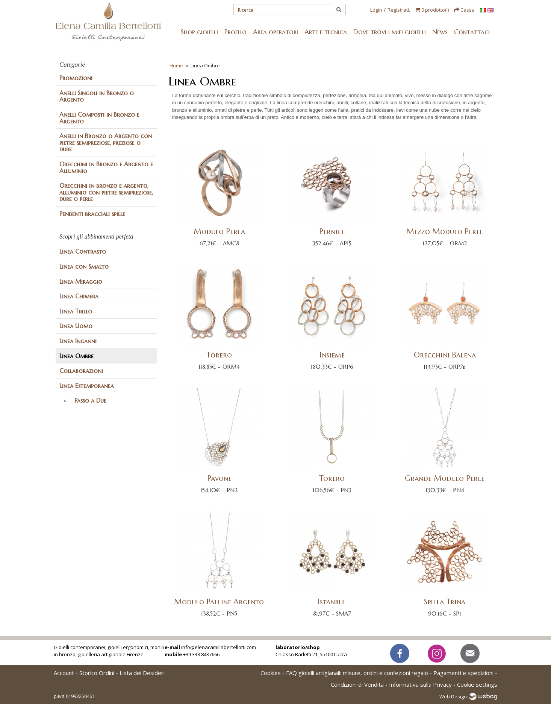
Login (376, 9)
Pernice (332, 231)
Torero (219, 355)
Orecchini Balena (444, 355)
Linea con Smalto (84, 266)
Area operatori (275, 32)
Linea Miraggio (80, 281)
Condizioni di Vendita (357, 684)
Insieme (331, 355)
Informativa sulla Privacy (420, 684)
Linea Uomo (75, 326)
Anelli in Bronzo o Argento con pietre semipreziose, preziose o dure (105, 142)
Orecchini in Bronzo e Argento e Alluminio (106, 167)
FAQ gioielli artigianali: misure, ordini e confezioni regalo (357, 673)
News (440, 32)
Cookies (270, 673)
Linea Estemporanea (86, 385)
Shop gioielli (199, 32)
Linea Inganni (78, 341)
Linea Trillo (75, 311)
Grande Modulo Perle (444, 478)
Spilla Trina (444, 602)
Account (64, 673)
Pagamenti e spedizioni (463, 673)
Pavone (219, 478)
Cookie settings (477, 684)
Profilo (235, 32)
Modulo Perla (219, 231)
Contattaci (472, 32)
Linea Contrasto (82, 251)
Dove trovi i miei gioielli (389, 32)
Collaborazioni (81, 370)
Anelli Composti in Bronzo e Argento (99, 118)
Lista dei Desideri (142, 673)
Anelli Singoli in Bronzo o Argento (96, 96)
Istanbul (332, 602)
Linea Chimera (78, 296)
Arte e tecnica (325, 32)
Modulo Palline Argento (219, 602)
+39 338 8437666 (201, 654)
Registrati (398, 9)
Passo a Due (90, 400)
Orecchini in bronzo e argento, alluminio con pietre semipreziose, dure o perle (106, 192)
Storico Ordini (96, 673)
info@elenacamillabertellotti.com (218, 647)
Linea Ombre (76, 356)
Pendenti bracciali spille (92, 213)
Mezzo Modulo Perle (444, 231)
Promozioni (75, 78)
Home (176, 65)
